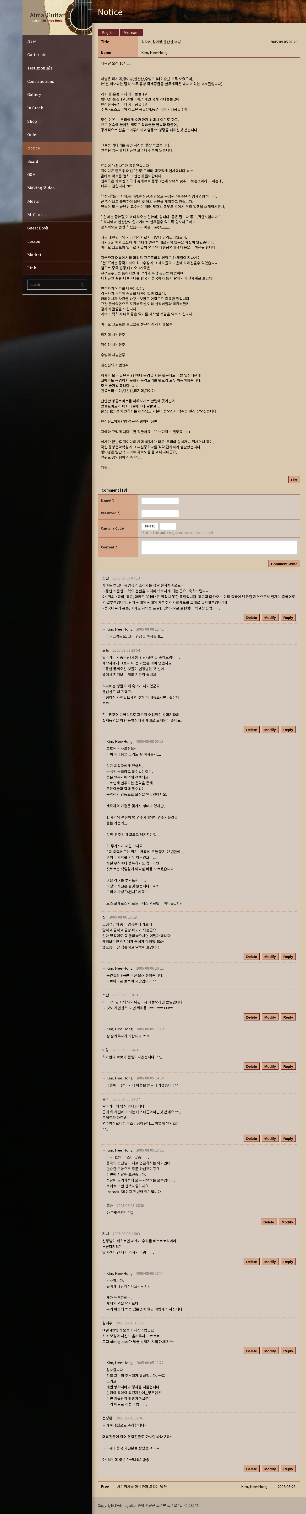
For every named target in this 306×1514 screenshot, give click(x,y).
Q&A (31, 174)
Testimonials (39, 67)
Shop (32, 121)
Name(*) (107, 500)
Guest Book (38, 227)
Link (31, 267)
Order (32, 134)
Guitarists (36, 54)
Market (34, 254)
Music (33, 201)
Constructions (40, 81)
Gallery (34, 94)
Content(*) (110, 547)
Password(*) (110, 513)
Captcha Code (112, 528)
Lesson (33, 241)
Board (32, 161)
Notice (33, 147)
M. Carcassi (38, 214)
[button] (154, 52)
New (31, 41)
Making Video (41, 187)
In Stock (35, 107)
